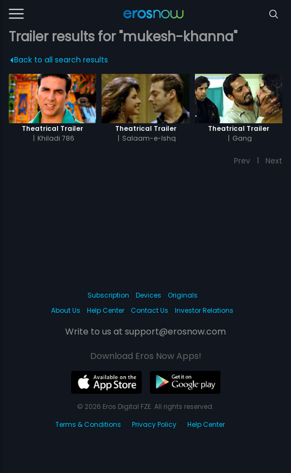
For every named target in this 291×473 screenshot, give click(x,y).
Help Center (105, 310)
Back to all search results (59, 59)
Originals (183, 295)
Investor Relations (204, 310)
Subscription (108, 295)
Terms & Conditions (88, 424)
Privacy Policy (154, 424)
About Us (65, 310)
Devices (148, 295)
